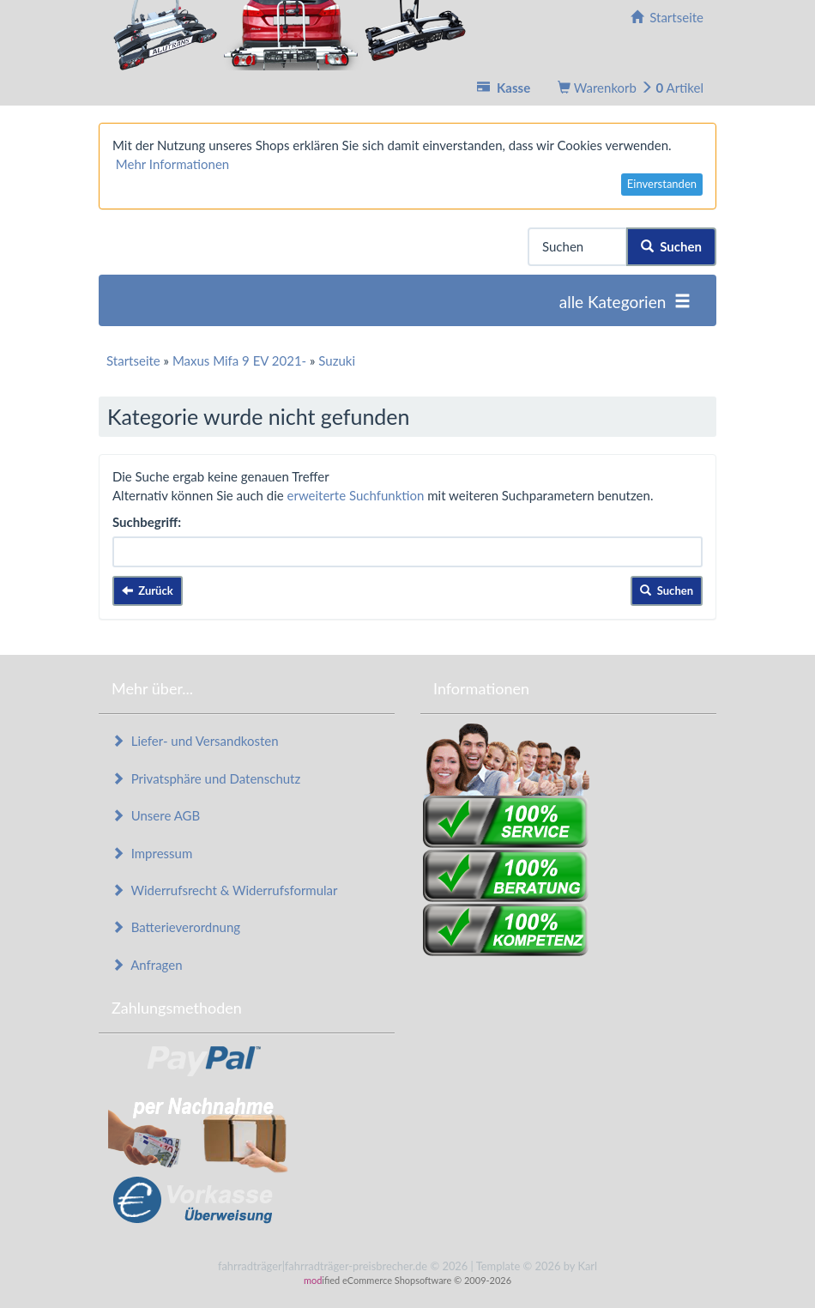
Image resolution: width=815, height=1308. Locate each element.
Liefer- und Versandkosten (195, 740)
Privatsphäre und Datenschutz (206, 778)
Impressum (152, 853)
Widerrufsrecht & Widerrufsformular (225, 890)
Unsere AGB (156, 815)
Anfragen (147, 964)
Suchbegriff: (146, 522)
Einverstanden (662, 184)
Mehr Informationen (172, 164)
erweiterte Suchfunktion (356, 495)
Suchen (671, 246)
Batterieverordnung (176, 927)
